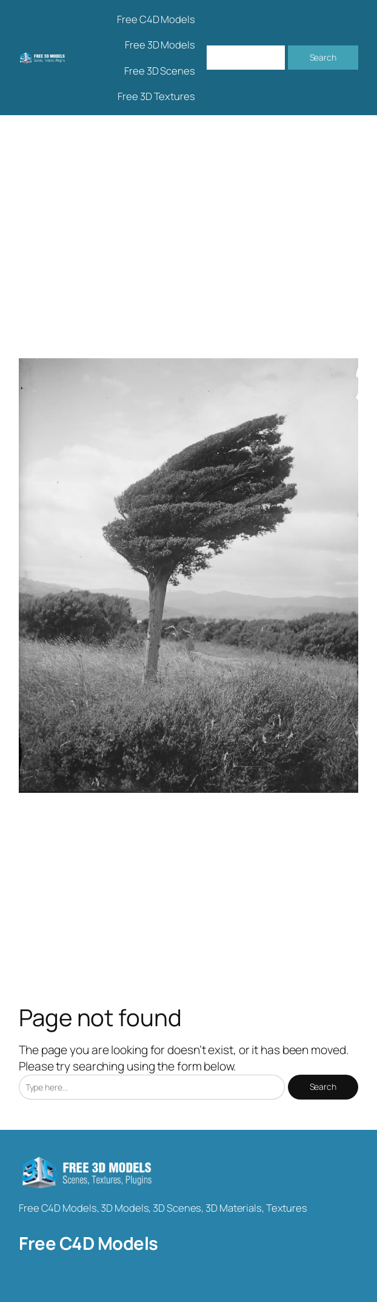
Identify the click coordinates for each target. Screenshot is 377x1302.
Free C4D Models (88, 1243)
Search (323, 57)
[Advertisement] (188, 242)
